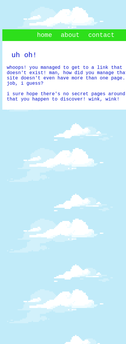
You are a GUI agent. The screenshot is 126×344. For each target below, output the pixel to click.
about (70, 35)
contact (101, 35)
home (44, 35)
